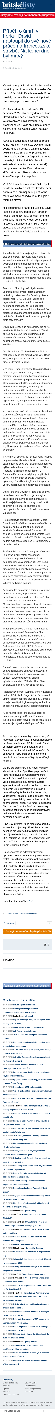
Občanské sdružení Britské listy (31, 1402)
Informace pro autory (33, 1389)
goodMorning (30, 1211)
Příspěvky (29, 1392)
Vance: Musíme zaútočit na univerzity (28, 1027)
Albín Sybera (18, 1222)
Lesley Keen (18, 1016)
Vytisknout (9, 923)
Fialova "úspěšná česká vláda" (26, 1244)
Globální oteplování (29, 914)
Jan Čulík (17, 1214)
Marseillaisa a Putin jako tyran (36, 1293)
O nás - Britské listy (10, 1383)
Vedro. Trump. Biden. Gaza (33, 1274)
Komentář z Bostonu (34, 1248)
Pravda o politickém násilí (24, 1005)
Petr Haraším (18, 1278)
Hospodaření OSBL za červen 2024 (27, 1087)
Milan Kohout (18, 1248)
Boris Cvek (17, 1106)
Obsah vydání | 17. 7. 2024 (19, 1000)
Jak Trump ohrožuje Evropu (24, 1031)
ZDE (30, 901)
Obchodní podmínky (11, 1395)
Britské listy (22, 6)
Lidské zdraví (12, 914)
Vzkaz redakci (30, 1386)
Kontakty (6, 1386)
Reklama (6, 1392)
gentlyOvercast (31, 1342)
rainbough (29, 1016)
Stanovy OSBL (31, 1383)
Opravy (6, 1389)
